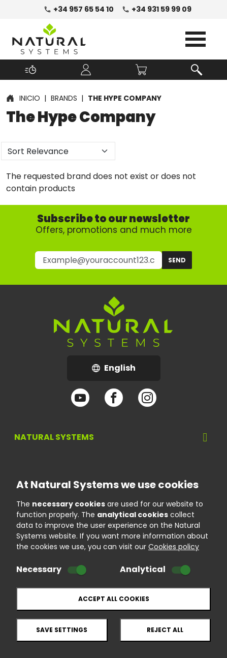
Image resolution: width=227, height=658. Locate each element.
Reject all (165, 629)
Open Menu (195, 39)
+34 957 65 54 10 (79, 9)
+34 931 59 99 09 (156, 9)
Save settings (61, 629)
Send (177, 260)
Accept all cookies (113, 598)
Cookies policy (173, 547)
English (126, 371)
